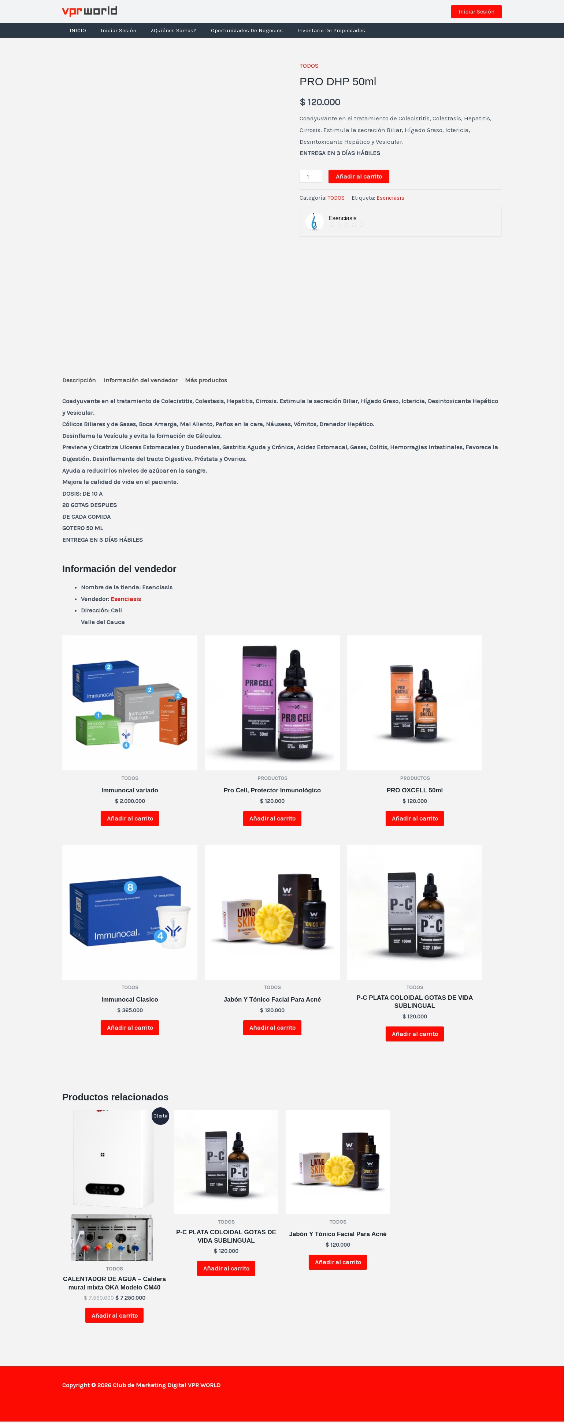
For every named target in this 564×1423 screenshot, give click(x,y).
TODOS (309, 65)
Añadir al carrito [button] (130, 818)
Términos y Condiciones (468, 1386)
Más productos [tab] (206, 380)
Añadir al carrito (359, 176)
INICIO (76, 30)
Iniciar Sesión (113, 30)
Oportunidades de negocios (234, 30)
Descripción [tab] (79, 380)
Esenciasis (390, 198)
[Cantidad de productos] (311, 176)
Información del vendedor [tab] (140, 380)
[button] (476, 11)
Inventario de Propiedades (315, 30)
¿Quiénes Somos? (164, 30)
